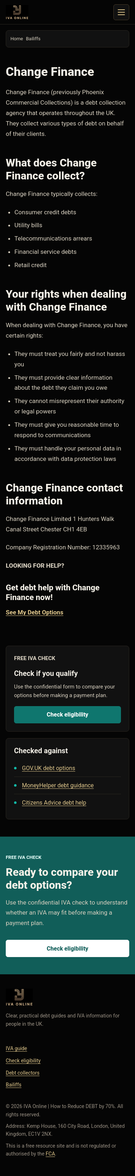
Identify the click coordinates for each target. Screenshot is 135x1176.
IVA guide (16, 1048)
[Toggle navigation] (121, 12)
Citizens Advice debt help (54, 802)
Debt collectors (23, 1073)
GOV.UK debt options (48, 768)
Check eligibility (68, 714)
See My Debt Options (34, 612)
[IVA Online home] (17, 12)
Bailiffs (33, 38)
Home (16, 38)
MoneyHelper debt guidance (58, 785)
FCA (50, 1154)
